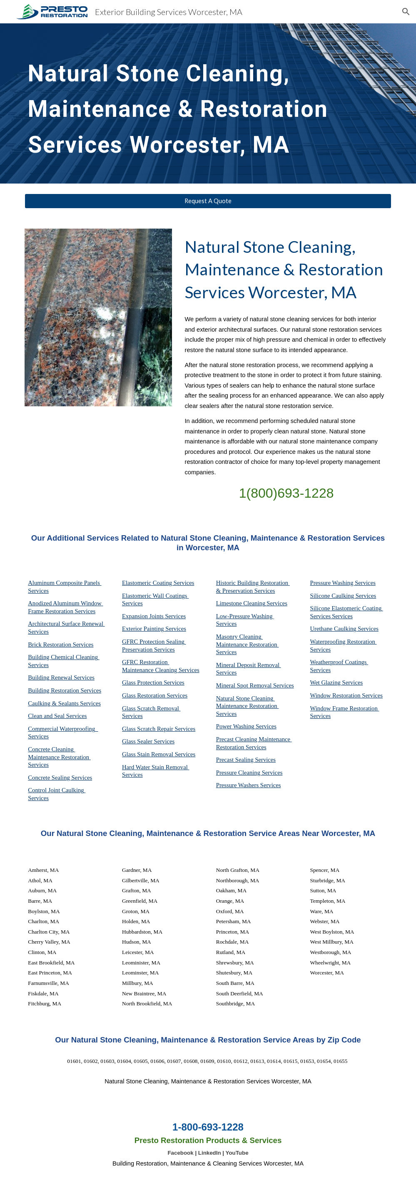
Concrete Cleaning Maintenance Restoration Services (59, 757)
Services (277, 603)
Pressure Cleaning (239, 772)
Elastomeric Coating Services (158, 582)
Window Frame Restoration (344, 708)
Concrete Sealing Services (60, 777)
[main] (192, 103)
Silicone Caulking (333, 595)
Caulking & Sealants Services (64, 703)
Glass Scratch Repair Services (158, 728)
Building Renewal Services (61, 677)
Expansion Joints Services (154, 616)
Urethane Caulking (334, 628)
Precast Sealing (235, 759)
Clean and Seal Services (57, 716)
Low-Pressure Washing (245, 616)
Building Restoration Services (64, 690)
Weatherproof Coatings (339, 662)
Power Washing (236, 726)
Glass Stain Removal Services (158, 754)
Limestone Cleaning (240, 603)
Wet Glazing (326, 682)
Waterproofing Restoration (343, 641)
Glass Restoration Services (154, 695)
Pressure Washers (238, 785)
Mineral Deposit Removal (248, 665)
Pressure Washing (332, 582)
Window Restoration (336, 695)
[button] (406, 12)
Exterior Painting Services (154, 628)
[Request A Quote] (208, 201)
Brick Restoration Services (60, 644)
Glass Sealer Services (148, 741)
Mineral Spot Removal (244, 685)
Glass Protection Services (153, 682)
